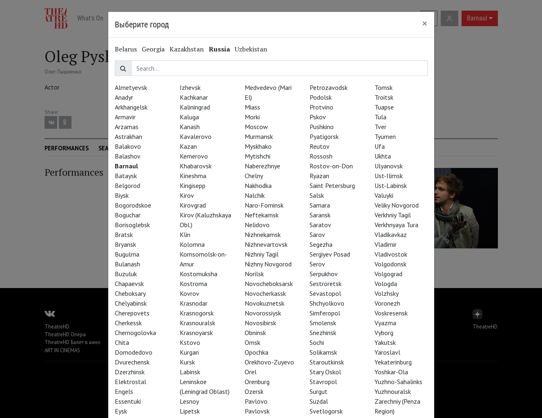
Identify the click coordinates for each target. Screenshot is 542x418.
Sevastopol (325, 293)
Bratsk (124, 234)
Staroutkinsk (327, 362)
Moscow (256, 127)
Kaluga (189, 117)
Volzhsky (387, 293)
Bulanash (127, 264)
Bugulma (127, 254)
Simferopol (325, 313)
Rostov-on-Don (331, 166)
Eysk (121, 411)
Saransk (320, 215)
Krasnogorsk (197, 313)
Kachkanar (194, 97)
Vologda (386, 283)
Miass (252, 107)
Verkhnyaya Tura (396, 225)
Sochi (317, 342)
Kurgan (189, 352)
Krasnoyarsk (196, 333)
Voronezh (387, 303)
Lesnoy (189, 401)
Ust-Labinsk (391, 185)
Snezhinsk (323, 333)
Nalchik (255, 195)
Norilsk (254, 274)
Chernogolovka (135, 333)
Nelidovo (257, 225)
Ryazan (319, 176)
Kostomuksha (198, 274)
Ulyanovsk (389, 166)
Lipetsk (190, 411)
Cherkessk (128, 323)
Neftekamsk (262, 215)
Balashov (128, 156)
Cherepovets (132, 313)
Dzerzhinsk (130, 372)
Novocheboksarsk (269, 283)
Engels (124, 391)
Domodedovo (133, 352)
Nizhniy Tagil (262, 254)
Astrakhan (128, 136)
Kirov (187, 195)
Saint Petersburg (332, 185)
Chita (122, 342)
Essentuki (128, 401)
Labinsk (190, 372)
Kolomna (192, 244)
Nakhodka (258, 185)
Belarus (126, 49)
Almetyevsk (131, 87)
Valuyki (384, 195)
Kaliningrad (195, 107)
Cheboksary (130, 293)
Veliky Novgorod (397, 205)
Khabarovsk (196, 166)
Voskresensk (391, 313)
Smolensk (323, 323)
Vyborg (384, 333)
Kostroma (193, 283)
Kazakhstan (187, 49)
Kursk (187, 362)
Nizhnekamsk (263, 234)
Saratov (320, 225)
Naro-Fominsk (264, 205)
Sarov (317, 234)
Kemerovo (194, 156)
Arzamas (126, 127)
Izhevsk (190, 87)
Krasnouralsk (197, 323)
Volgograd (388, 274)
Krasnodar (193, 303)
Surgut (319, 391)
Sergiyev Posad (330, 254)
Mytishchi (257, 156)
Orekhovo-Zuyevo (269, 362)
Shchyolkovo (327, 303)
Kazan (188, 146)
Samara (320, 205)
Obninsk (255, 333)
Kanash (190, 127)
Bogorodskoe (133, 205)
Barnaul (126, 166)
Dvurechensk (132, 362)
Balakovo (128, 146)
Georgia (153, 49)
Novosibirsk (260, 323)
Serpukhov (324, 274)
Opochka (256, 352)
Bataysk (126, 176)
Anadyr (124, 97)
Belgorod (127, 185)
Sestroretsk (325, 283)
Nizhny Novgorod (268, 264)
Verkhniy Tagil (393, 215)
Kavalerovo (196, 136)
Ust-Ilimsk (389, 176)
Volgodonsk (390, 264)
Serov (317, 264)
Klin (185, 234)
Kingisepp (192, 185)
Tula (380, 117)
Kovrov (189, 293)
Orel (251, 372)
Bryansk (125, 244)
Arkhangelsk (131, 107)
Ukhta (383, 156)
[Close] (424, 23)
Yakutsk (385, 342)
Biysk (122, 195)
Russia (219, 49)
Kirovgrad (193, 205)
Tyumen (385, 136)
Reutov (320, 146)
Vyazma (385, 323)
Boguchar (128, 215)
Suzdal (319, 401)
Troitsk (384, 97)
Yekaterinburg (393, 362)
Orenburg (257, 382)
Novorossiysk (263, 313)
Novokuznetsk (264, 303)
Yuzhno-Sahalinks (398, 382)
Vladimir (386, 244)
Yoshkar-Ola (391, 372)
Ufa (380, 146)
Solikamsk (323, 352)
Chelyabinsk (131, 303)
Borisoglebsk (132, 225)
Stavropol (323, 382)
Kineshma (193, 176)
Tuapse (384, 107)
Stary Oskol (325, 372)
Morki (252, 117)
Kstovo (190, 342)
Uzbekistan (251, 49)
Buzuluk (126, 274)
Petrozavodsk (329, 87)
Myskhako (258, 146)
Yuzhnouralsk (393, 391)
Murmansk (259, 136)
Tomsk (384, 87)
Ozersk (254, 391)
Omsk (252, 342)
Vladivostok (391, 254)
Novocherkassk (265, 293)
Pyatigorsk (324, 136)
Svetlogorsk (326, 411)
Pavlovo (256, 401)
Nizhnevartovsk (266, 244)
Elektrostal (130, 382)
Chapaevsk (129, 283)
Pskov (318, 117)
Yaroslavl (387, 352)
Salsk (317, 195)
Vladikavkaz (391, 234)
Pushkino (322, 127)
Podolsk (321, 97)
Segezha (321, 244)
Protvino (321, 107)
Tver (380, 127)
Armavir (125, 117)
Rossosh (321, 156)
